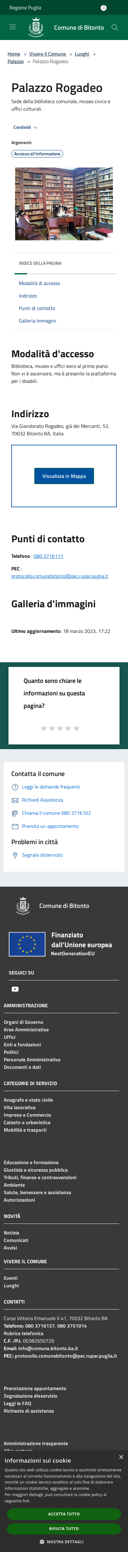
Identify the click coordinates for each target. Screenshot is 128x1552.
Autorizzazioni (19, 1200)
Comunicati (16, 1240)
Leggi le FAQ (17, 1403)
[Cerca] (115, 27)
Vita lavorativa (20, 1107)
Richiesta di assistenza (29, 1410)
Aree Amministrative (26, 1029)
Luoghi (82, 54)
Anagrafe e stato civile (28, 1100)
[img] (105, 261)
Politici (11, 1052)
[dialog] (64, 1501)
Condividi (26, 127)
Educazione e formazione (31, 1162)
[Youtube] (15, 989)
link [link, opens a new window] (26, 1501)
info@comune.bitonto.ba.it (48, 1348)
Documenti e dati (22, 1067)
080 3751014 (72, 1325)
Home (14, 54)
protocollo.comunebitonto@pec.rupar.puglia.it (59, 576)
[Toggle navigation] (12, 27)
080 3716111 (48, 556)
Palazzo (16, 61)
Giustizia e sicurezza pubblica (36, 1170)
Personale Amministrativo (32, 1059)
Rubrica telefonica (23, 1333)
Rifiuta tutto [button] (64, 1528)
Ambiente (14, 1185)
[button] (64, 1542)
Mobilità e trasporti (25, 1130)
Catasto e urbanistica (27, 1122)
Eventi (11, 1278)
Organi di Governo (23, 1022)
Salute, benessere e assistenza (37, 1192)
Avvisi (10, 1247)
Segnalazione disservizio (31, 1395)
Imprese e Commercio (27, 1115)
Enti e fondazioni (22, 1044)
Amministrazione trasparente (36, 1443)
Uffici (9, 1037)
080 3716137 (40, 1325)
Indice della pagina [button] (40, 263)
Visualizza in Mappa (64, 476)
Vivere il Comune (48, 54)
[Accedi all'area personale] (103, 8)
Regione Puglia (25, 7)
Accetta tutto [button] (64, 1514)
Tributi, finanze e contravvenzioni (40, 1177)
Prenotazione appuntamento (35, 1388)
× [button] (121, 1457)
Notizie (11, 1232)
